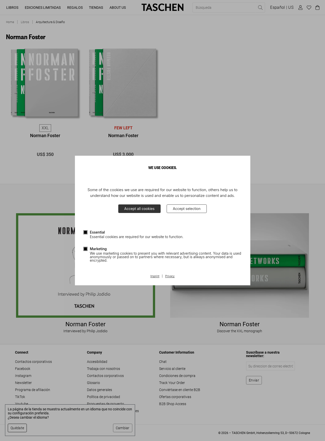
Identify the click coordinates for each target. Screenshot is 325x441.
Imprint (154, 276)
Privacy (170, 276)
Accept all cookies (139, 208)
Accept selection (187, 208)
